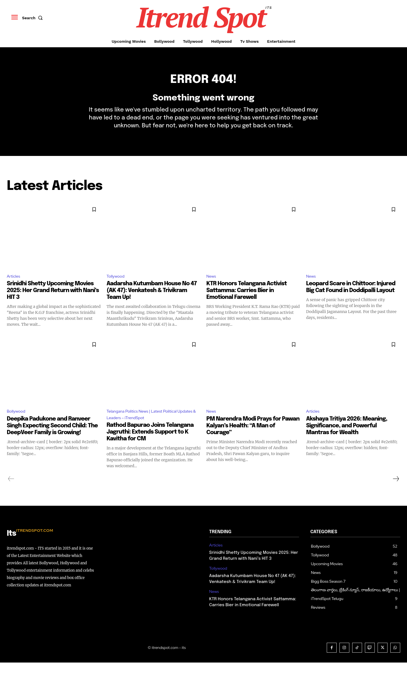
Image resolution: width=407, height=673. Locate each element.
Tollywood (117, 284)
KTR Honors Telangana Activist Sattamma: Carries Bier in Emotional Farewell (246, 299)
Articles (14, 284)
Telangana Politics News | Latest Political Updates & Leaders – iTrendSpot (147, 424)
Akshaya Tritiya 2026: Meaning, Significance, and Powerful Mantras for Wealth (346, 435)
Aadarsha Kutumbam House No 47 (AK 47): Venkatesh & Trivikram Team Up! (152, 299)
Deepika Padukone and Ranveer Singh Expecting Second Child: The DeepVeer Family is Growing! (52, 435)
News (211, 284)
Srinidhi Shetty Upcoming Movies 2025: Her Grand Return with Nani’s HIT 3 (53, 299)
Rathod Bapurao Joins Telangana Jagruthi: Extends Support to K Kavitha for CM (150, 442)
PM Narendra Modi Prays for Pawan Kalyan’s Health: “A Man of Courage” (253, 435)
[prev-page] (11, 489)
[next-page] (395, 489)
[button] (33, 18)
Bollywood (17, 420)
